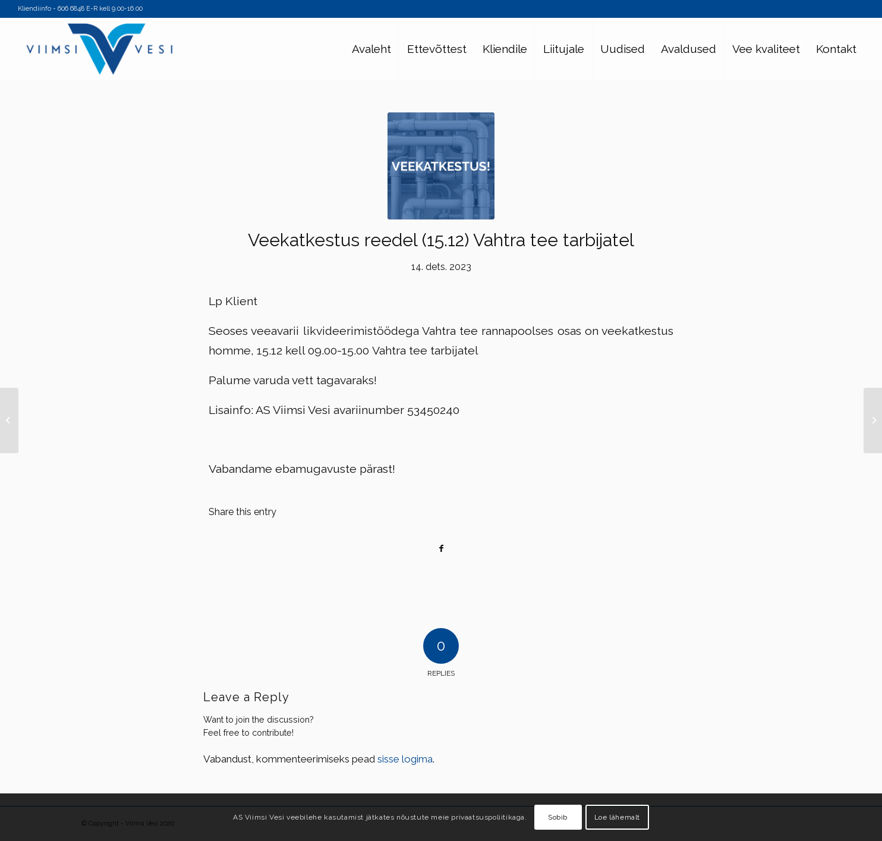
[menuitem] (371, 49)
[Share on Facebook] (441, 548)
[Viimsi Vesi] (99, 49)
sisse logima (405, 759)
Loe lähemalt (617, 817)
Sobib (558, 817)
